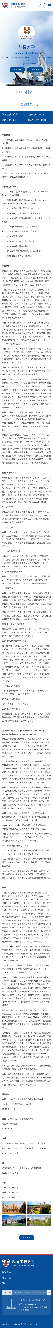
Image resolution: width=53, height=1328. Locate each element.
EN (42, 6)
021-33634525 (30, 1304)
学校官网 (17, 69)
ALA (35, 1324)
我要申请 (36, 69)
